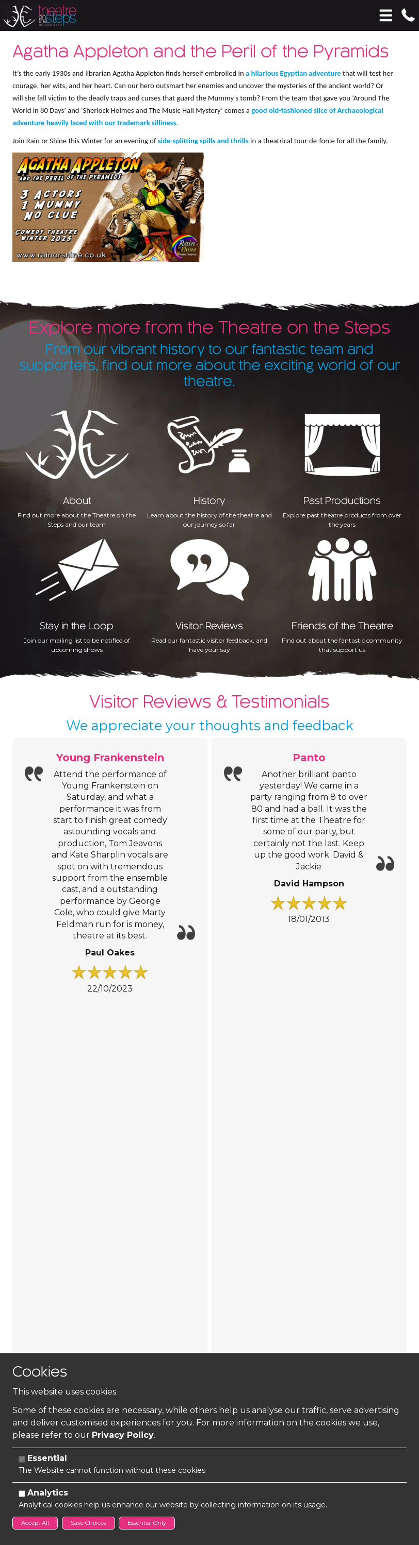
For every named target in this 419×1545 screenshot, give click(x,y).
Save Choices (88, 1522)
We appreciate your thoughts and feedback (209, 709)
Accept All (35, 1522)
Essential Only (146, 1522)
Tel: (18, 1256)
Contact (44, 1226)
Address (26, 1291)
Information (61, 1043)
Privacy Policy (123, 1435)
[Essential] (22, 1459)
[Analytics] (22, 1493)
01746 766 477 (58, 1256)
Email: (23, 1274)
